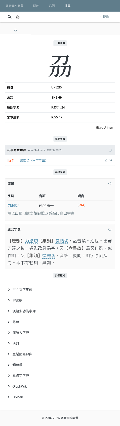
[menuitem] (60, 289)
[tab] (15, 30)
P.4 (109, 160)
